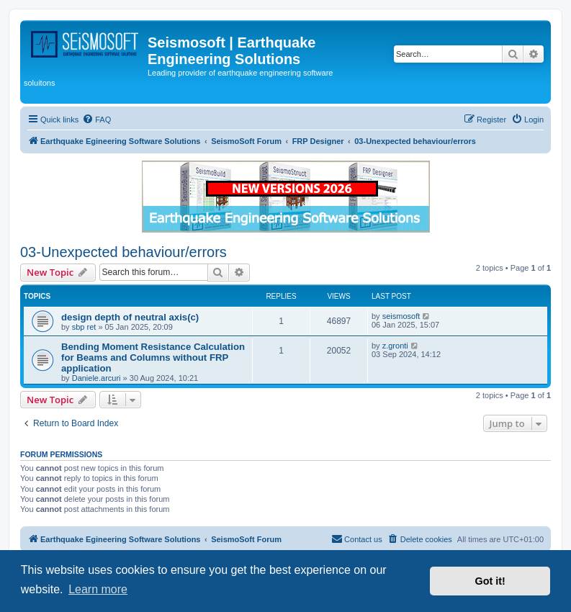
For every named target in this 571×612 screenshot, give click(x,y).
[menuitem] (96, 119)
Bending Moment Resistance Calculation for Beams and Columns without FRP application (153, 357)
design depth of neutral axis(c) (130, 317)
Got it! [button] (490, 581)
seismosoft (401, 316)
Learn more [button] (97, 589)
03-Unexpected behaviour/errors (123, 252)
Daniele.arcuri (96, 378)
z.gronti (395, 345)
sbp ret (84, 327)
